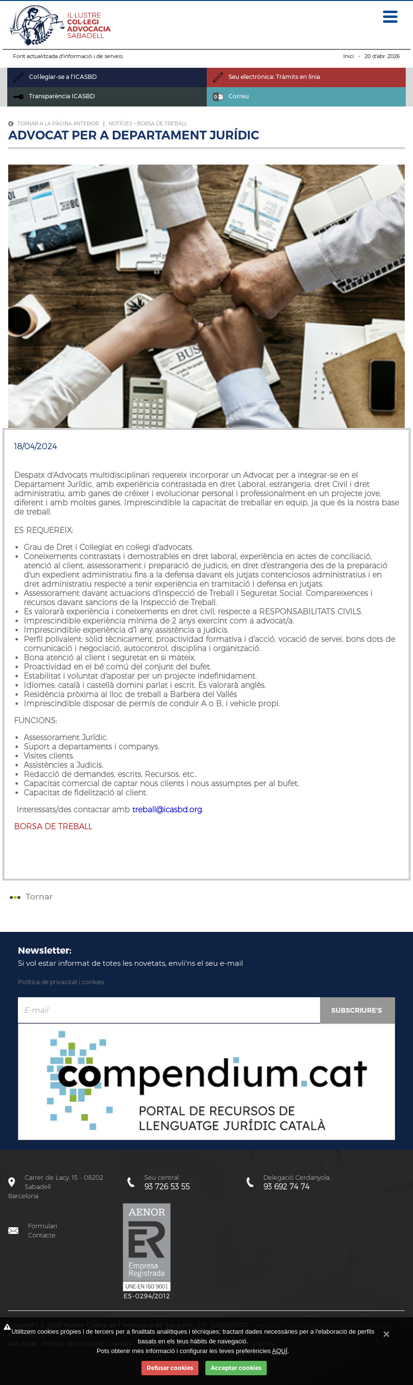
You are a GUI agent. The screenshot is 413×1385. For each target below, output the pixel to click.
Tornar (30, 896)
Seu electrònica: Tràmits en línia (266, 76)
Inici (348, 56)
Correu (231, 96)
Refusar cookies (170, 1367)
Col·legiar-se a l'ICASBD (55, 76)
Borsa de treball (162, 124)
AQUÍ (280, 1351)
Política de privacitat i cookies (61, 982)
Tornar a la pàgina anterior (53, 124)
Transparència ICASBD (54, 96)
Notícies (120, 124)
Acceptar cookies (236, 1367)
